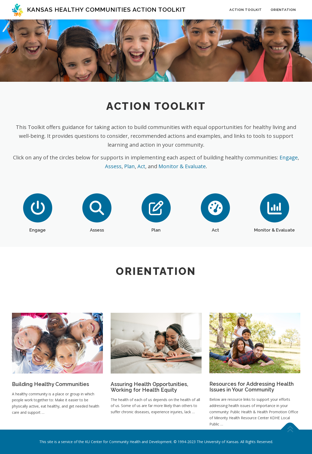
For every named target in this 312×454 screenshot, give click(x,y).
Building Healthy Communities (50, 418)
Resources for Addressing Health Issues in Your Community (251, 421)
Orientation (283, 10)
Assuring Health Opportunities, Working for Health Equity (149, 421)
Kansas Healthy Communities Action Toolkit (106, 9)
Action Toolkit (245, 10)
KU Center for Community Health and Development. (128, 441)
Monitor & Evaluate (182, 166)
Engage (289, 157)
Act (141, 166)
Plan (129, 166)
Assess (113, 166)
